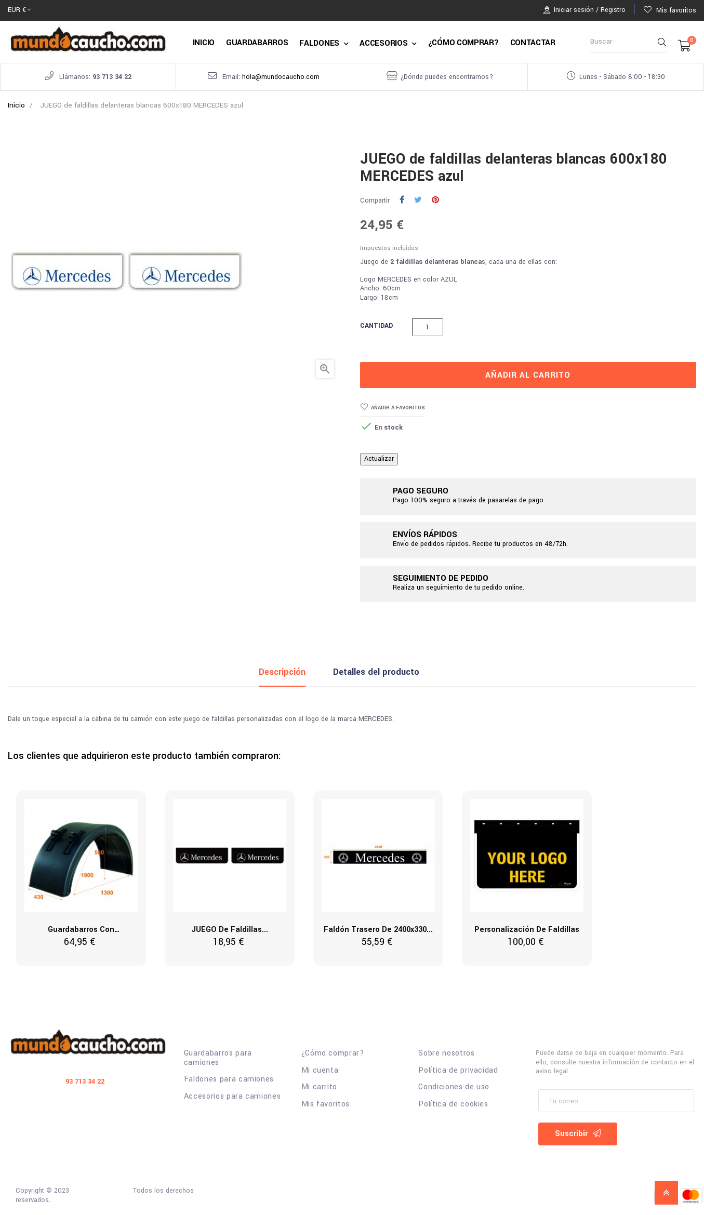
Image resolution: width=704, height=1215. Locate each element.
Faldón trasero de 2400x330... (378, 929)
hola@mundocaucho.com (281, 77)
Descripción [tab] (282, 672)
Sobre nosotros (446, 1053)
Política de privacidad (458, 1070)
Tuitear (418, 200)
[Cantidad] (427, 327)
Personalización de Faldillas (526, 929)
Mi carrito (319, 1087)
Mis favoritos (325, 1104)
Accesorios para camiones (232, 1096)
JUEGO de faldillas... (229, 929)
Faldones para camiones (229, 1079)
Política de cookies (453, 1104)
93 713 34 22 (111, 77)
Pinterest (435, 200)
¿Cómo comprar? (333, 1053)
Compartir (402, 200)
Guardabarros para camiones (218, 1058)
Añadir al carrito (527, 375)
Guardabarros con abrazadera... (81, 930)
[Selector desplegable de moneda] (19, 10)
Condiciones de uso (453, 1087)
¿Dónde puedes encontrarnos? (447, 77)
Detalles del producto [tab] (376, 672)
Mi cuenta (320, 1070)
